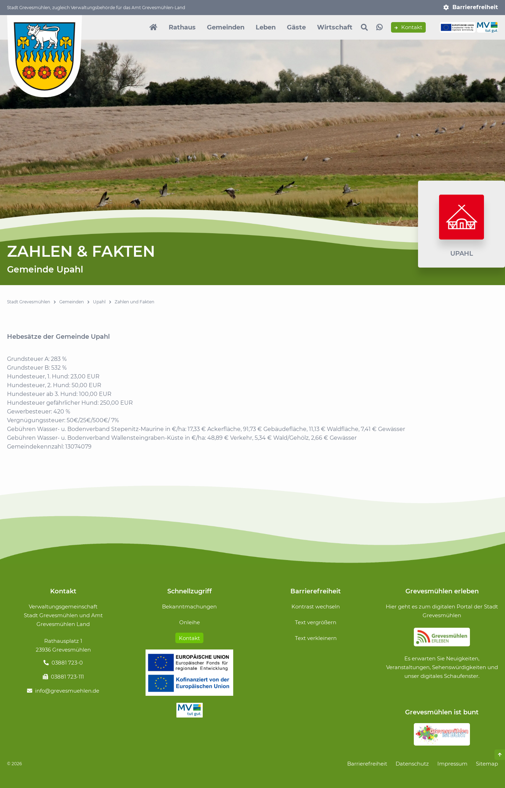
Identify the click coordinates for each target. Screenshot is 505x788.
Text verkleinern (316, 638)
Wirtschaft (334, 27)
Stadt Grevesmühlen (28, 301)
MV (189, 710)
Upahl (99, 301)
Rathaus (182, 27)
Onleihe (189, 622)
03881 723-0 (67, 662)
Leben (266, 27)
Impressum (452, 763)
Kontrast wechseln (315, 606)
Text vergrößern (315, 622)
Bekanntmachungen (189, 606)
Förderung (189, 672)
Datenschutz (412, 763)
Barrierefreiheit (475, 7)
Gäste (296, 27)
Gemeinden (225, 27)
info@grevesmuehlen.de (67, 690)
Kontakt (408, 27)
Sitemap (487, 763)
